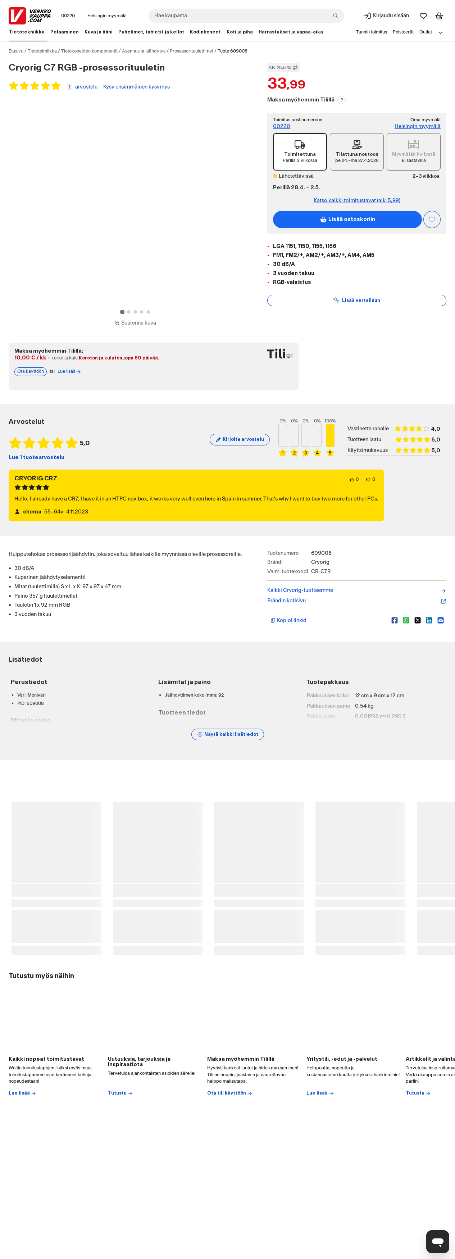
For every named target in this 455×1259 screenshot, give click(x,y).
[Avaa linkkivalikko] (440, 32)
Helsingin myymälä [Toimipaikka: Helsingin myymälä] (107, 16)
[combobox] (246, 16)
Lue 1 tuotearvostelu (36, 457)
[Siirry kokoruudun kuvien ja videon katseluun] (135, 323)
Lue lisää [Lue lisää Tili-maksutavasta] (69, 372)
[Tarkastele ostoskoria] (439, 16)
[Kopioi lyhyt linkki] (328, 620)
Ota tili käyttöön (229, 1093)
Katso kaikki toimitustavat (357, 201)
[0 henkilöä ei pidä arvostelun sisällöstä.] (370, 479)
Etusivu (16, 51)
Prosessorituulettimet (191, 51)
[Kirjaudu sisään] (386, 16)
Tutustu (120, 1093)
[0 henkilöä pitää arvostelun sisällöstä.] (353, 479)
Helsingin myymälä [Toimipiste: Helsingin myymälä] (418, 126)
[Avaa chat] (437, 1241)
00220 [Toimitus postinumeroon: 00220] (281, 126)
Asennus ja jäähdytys (143, 51)
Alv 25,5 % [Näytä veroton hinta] (283, 68)
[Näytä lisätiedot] (227, 734)
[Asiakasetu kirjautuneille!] (432, 219)
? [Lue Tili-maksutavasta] (342, 100)
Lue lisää (22, 1093)
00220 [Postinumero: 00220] (68, 16)
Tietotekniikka (42, 51)
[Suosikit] (423, 16)
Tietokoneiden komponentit (89, 51)
